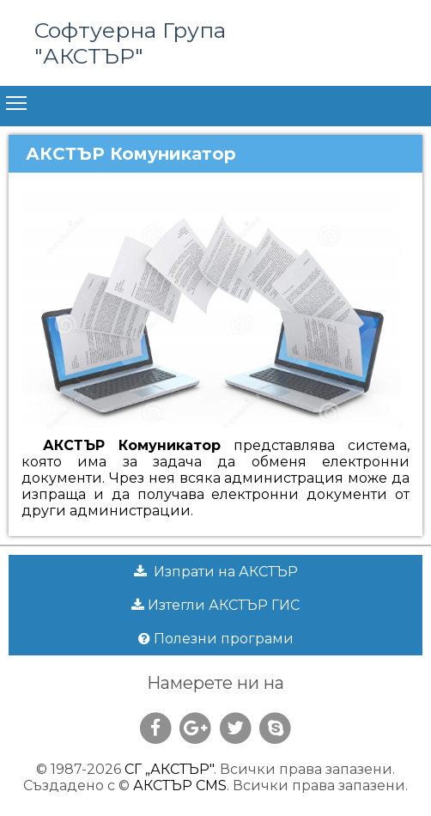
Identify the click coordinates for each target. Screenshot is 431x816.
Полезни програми (216, 638)
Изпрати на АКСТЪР (216, 571)
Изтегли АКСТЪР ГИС (215, 605)
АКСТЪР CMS (180, 785)
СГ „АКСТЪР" (169, 769)
